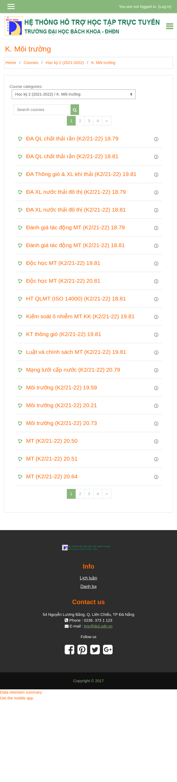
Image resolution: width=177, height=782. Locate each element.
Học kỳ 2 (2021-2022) (65, 63)
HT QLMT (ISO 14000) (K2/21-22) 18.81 (76, 298)
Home (11, 63)
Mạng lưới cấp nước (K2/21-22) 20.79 (73, 370)
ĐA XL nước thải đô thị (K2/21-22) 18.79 (76, 192)
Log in (164, 7)
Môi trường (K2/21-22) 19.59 (61, 387)
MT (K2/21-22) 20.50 (51, 441)
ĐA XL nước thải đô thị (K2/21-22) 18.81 (76, 210)
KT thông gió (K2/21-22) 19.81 (63, 334)
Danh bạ (88, 586)
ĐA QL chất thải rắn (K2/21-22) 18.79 (72, 138)
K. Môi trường (103, 63)
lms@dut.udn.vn (98, 626)
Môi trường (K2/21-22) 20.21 (61, 405)
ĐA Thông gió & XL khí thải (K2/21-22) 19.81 (81, 174)
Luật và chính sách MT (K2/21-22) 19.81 (76, 352)
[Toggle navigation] (169, 26)
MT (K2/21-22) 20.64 (51, 476)
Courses (31, 63)
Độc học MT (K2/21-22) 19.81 (63, 263)
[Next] (106, 121)
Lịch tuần (88, 578)
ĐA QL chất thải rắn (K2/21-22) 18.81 (72, 156)
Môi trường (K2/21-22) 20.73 (61, 423)
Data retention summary (21, 692)
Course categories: (26, 86)
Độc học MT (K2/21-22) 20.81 (63, 281)
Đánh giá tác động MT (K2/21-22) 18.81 (75, 245)
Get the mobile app (16, 698)
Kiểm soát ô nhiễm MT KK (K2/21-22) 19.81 (80, 316)
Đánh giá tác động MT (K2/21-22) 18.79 (75, 227)
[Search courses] (42, 109)
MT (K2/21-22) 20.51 (51, 459)
